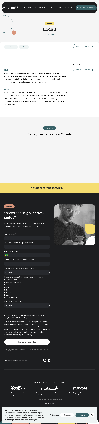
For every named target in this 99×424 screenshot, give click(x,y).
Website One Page (12, 282)
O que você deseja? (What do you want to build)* (24, 277)
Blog (6, 290)
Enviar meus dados (27, 342)
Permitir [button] (82, 415)
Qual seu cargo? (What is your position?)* (21, 268)
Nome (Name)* (10, 234)
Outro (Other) (10, 297)
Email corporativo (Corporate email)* (19, 243)
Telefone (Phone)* (11, 251)
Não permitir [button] (67, 415)
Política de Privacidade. (39, 327)
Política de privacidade (12, 420)
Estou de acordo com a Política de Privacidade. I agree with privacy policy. (24, 316)
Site (6, 287)
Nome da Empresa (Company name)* (19, 260)
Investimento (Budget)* (13, 301)
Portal (7, 292)
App (6, 295)
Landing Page (10, 280)
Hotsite (8, 285)
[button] (92, 415)
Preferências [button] (54, 415)
